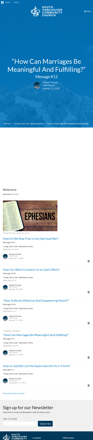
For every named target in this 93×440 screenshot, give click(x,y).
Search (7, 2)
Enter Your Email (10, 419)
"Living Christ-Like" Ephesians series (29, 123)
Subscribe (45, 423)
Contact (16, 2)
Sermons (7, 123)
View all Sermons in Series (13, 393)
